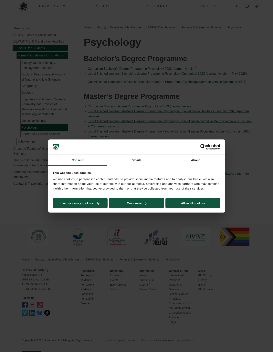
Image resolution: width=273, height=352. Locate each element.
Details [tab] (137, 159)
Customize (136, 203)
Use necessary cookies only (80, 203)
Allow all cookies (193, 203)
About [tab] (195, 159)
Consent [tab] (78, 159)
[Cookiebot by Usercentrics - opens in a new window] (203, 147)
